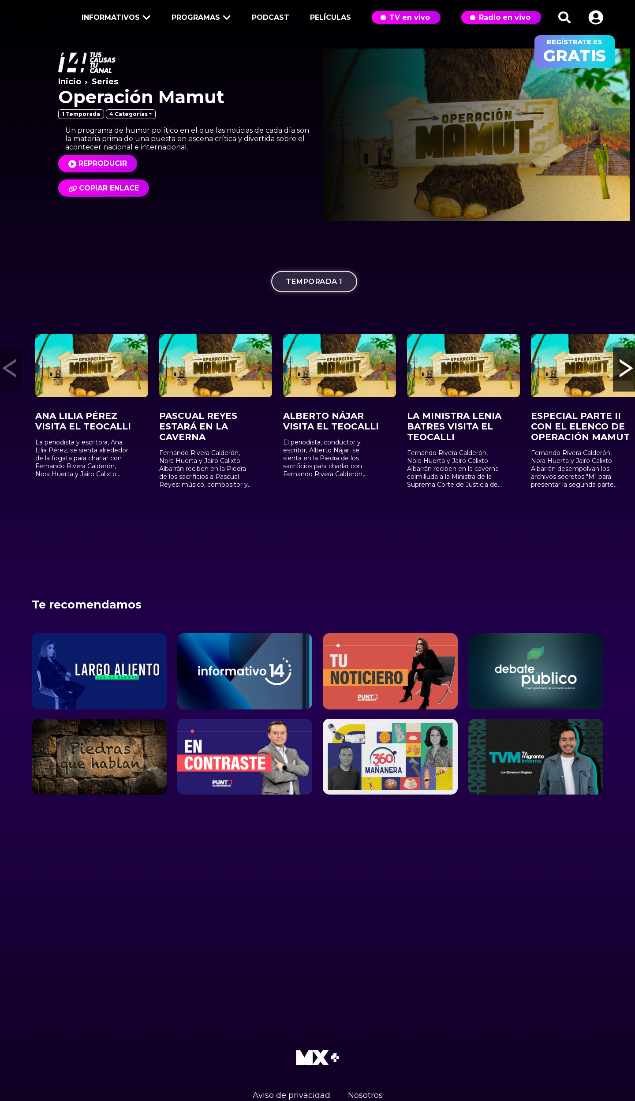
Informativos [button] (115, 18)
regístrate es (574, 51)
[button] (595, 17)
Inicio (69, 81)
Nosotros (365, 1095)
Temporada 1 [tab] (314, 281)
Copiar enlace (103, 188)
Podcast (270, 17)
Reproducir (102, 163)
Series (105, 81)
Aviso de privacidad (291, 1095)
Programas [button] (200, 18)
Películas (330, 17)
